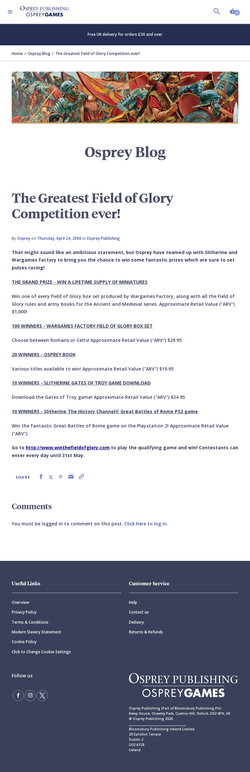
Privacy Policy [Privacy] (24, 612)
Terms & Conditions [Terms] (30, 622)
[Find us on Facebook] (18, 695)
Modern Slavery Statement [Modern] (36, 632)
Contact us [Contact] (139, 612)
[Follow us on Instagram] (30, 695)
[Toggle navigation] (10, 12)
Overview (20, 602)
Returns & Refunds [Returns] (146, 632)
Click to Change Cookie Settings (41, 652)
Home (17, 53)
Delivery (136, 622)
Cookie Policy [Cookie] (24, 641)
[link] (41, 476)
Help (133, 602)
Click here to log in (145, 524)
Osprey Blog (39, 53)
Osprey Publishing (103, 238)
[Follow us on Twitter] (42, 695)
